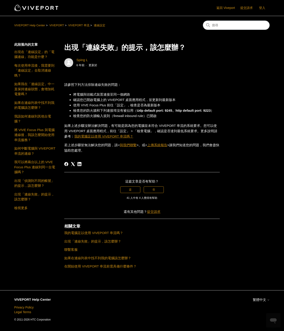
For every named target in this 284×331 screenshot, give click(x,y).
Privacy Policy (24, 307)
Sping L (82, 60)
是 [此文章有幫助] (130, 189)
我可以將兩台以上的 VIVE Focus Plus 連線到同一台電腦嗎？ (34, 167)
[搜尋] (236, 25)
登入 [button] (262, 8)
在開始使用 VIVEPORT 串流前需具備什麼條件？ (100, 266)
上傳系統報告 (157, 145)
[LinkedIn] (79, 164)
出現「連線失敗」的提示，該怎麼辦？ (34, 196)
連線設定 (99, 25)
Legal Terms (22, 312)
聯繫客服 (71, 249)
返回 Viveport (225, 8)
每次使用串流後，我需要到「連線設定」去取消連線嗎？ (34, 70)
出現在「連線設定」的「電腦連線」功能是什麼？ (34, 54)
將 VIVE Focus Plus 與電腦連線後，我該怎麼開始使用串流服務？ (34, 135)
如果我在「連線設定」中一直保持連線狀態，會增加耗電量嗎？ (34, 89)
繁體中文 (261, 300)
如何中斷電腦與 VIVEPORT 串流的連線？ (34, 150)
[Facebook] (66, 164)
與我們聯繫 (128, 145)
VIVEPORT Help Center (29, 25)
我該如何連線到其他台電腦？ (32, 118)
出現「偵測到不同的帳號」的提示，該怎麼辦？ (34, 183)
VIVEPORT (56, 25)
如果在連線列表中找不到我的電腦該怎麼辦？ (34, 105)
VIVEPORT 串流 (78, 25)
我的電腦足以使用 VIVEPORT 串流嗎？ (103, 136)
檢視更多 (21, 208)
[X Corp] (73, 164)
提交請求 (246, 8)
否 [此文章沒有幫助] (153, 189)
